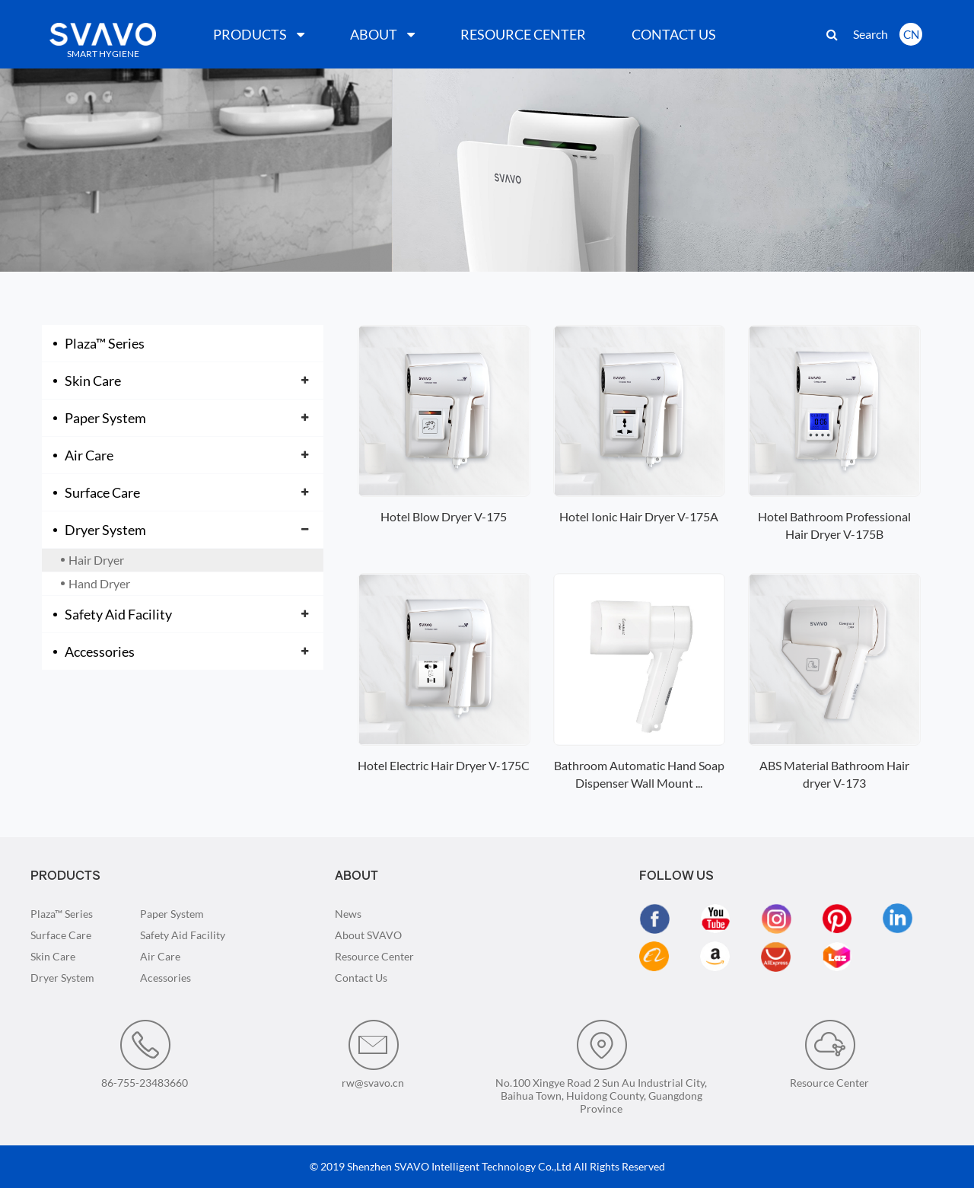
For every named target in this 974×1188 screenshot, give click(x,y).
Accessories (100, 651)
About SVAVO (368, 934)
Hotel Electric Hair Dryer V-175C (444, 765)
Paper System (105, 417)
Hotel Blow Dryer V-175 (443, 516)
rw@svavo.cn (373, 1054)
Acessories (165, 977)
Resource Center (374, 956)
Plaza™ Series (105, 343)
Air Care (89, 455)
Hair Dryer (96, 560)
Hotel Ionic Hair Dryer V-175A (638, 516)
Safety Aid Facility (118, 614)
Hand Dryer (99, 583)
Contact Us (361, 977)
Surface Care (102, 492)
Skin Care (93, 380)
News (348, 913)
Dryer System (105, 529)
